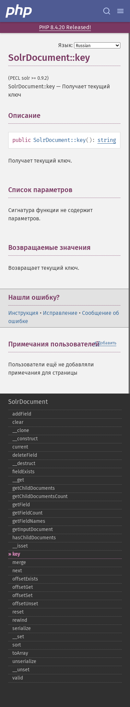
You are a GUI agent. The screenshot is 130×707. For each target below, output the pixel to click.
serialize (21, 628)
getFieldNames (28, 521)
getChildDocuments (33, 488)
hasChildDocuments (34, 538)
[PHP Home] (19, 11)
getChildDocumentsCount (40, 496)
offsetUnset (25, 604)
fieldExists (23, 472)
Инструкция (23, 313)
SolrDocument (28, 402)
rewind (19, 620)
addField (21, 414)
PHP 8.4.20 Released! (65, 27)
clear (17, 422)
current (20, 447)
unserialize (24, 661)
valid (17, 678)
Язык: (65, 45)
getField (21, 505)
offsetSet (22, 595)
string (106, 140)
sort (16, 645)
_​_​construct (25, 439)
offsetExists (25, 579)
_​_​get (18, 480)
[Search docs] (107, 11)
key (16, 554)
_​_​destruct (23, 463)
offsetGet (22, 587)
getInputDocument (32, 529)
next (17, 571)
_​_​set (18, 637)
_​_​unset (20, 670)
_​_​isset (20, 546)
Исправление (60, 313)
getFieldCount (27, 513)
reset (18, 612)
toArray (20, 653)
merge (19, 562)
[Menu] (120, 11)
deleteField (24, 455)
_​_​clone (20, 430)
